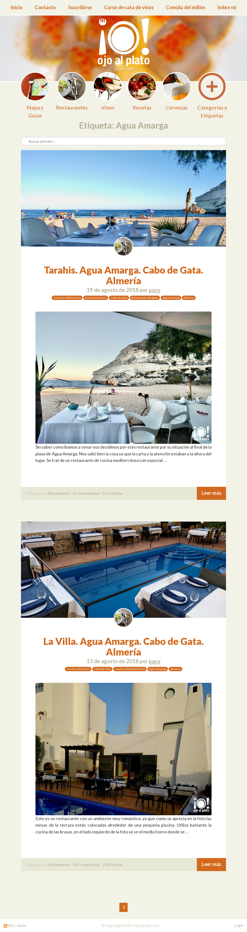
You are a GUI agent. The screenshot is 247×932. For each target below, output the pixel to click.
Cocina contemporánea (130, 669)
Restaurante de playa (144, 297)
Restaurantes (59, 493)
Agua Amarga (170, 297)
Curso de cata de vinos (129, 7)
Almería (189, 297)
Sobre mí (226, 7)
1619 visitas (113, 493)
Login (238, 925)
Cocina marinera (95, 297)
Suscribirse (80, 7)
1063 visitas (113, 864)
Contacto (45, 7)
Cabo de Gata (118, 297)
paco (154, 290)
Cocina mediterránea (67, 297)
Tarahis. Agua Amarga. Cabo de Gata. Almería (123, 275)
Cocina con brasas (78, 669)
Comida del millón (185, 7)
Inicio (16, 7)
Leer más (211, 493)
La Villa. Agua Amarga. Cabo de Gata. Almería (123, 646)
